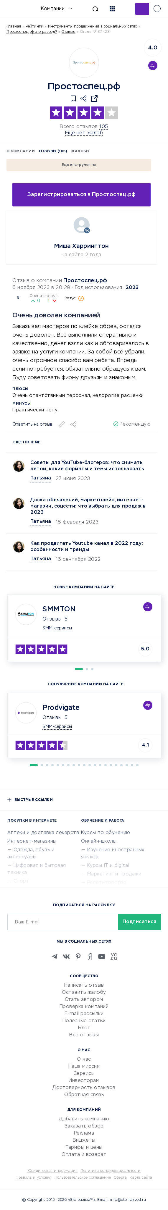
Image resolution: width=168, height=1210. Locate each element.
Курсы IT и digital (108, 865)
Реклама (84, 1133)
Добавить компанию (84, 1119)
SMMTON (58, 609)
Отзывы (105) (53, 151)
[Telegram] (54, 956)
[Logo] (84, 63)
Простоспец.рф (85, 280)
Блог (84, 1028)
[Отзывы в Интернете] (14, 8)
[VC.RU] (113, 956)
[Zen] (90, 956)
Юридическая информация (52, 1171)
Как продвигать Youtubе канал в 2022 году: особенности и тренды (86, 546)
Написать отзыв (84, 985)
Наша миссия (84, 1066)
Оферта (120, 1178)
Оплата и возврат (84, 1154)
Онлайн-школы (98, 841)
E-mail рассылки (84, 1014)
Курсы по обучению (105, 833)
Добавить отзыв (142, 9)
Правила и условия (34, 1178)
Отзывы (52, 619)
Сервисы (84, 1073)
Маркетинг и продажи (114, 874)
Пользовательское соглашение (83, 1178)
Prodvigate (61, 707)
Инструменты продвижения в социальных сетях (92, 26)
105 (103, 127)
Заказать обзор (84, 1126)
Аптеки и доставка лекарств (43, 833)
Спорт (21, 881)
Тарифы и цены (84, 1147)
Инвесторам (84, 1080)
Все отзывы (84, 1035)
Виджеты (84, 1140)
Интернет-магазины (32, 841)
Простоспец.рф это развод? (31, 32)
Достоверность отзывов (84, 1087)
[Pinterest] (78, 956)
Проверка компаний (84, 1006)
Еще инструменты (79, 165)
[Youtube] (102, 956)
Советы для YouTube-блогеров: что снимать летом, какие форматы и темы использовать (87, 466)
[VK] (66, 956)
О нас (84, 1059)
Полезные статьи (84, 1021)
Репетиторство (107, 883)
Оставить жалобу (84, 992)
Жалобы (80, 151)
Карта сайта (141, 1178)
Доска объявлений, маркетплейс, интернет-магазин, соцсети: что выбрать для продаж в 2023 (88, 506)
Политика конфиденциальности (110, 1171)
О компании (20, 151)
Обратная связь (84, 1095)
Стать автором (84, 999)
